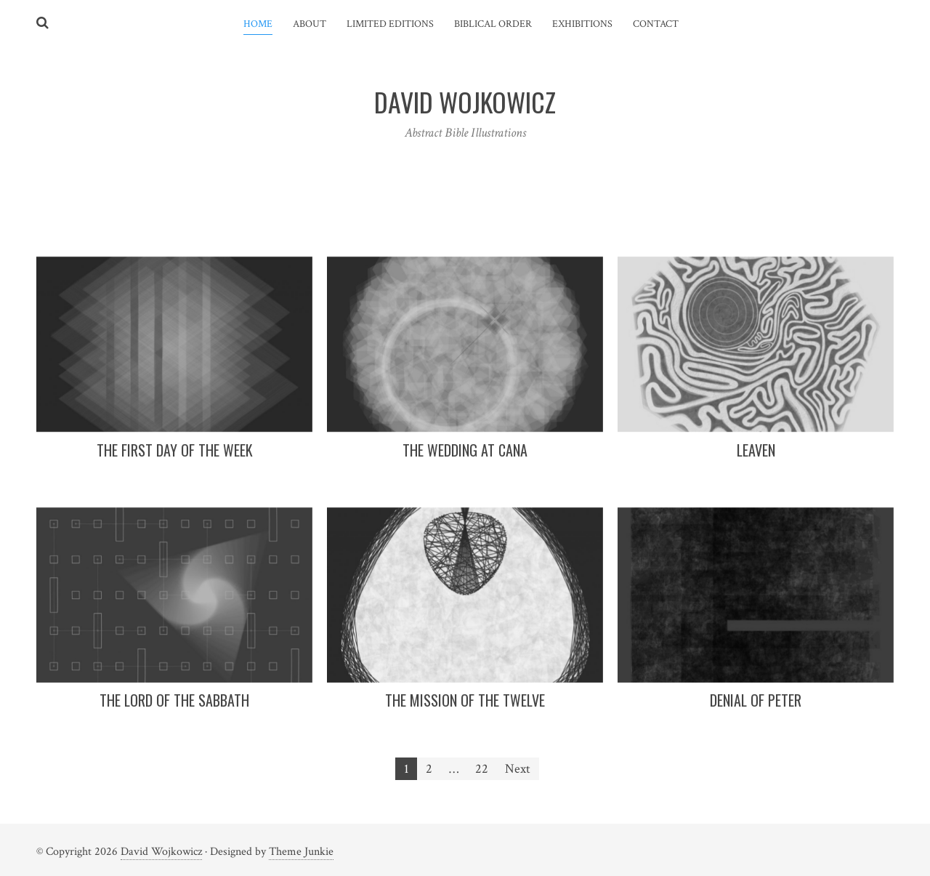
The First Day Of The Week (175, 450)
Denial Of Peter (755, 700)
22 (481, 768)
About (309, 24)
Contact (656, 24)
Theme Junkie (301, 851)
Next (517, 768)
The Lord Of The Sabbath (174, 700)
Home (257, 24)
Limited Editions (390, 24)
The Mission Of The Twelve (465, 700)
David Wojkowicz (161, 851)
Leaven (756, 450)
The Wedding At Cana (465, 450)
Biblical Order (493, 24)
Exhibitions (582, 24)
